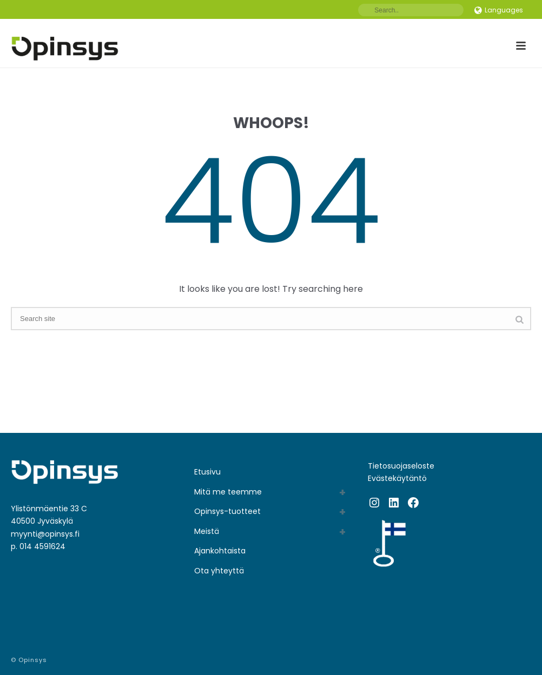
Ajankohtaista (220, 550)
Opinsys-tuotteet (227, 511)
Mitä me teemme (228, 491)
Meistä (206, 531)
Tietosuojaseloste (401, 465)
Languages (498, 10)
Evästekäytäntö (397, 478)
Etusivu (207, 471)
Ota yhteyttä (219, 570)
